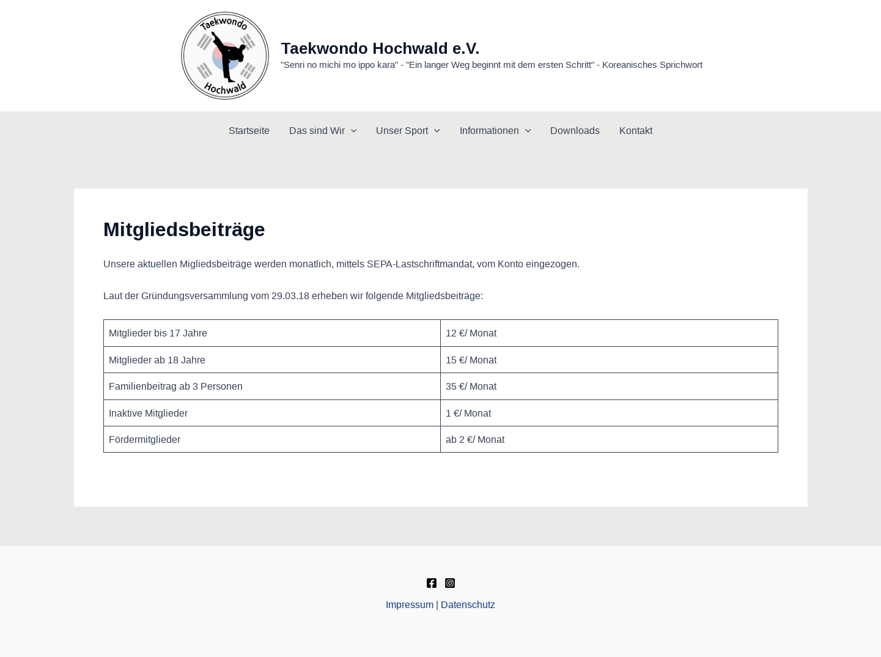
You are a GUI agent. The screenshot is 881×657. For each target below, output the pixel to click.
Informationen (495, 130)
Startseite (249, 130)
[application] (351, 130)
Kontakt (635, 130)
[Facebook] (431, 582)
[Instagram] (449, 582)
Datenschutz (468, 604)
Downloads (575, 130)
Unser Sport (408, 130)
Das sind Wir (323, 130)
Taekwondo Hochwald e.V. (380, 48)
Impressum (409, 604)
